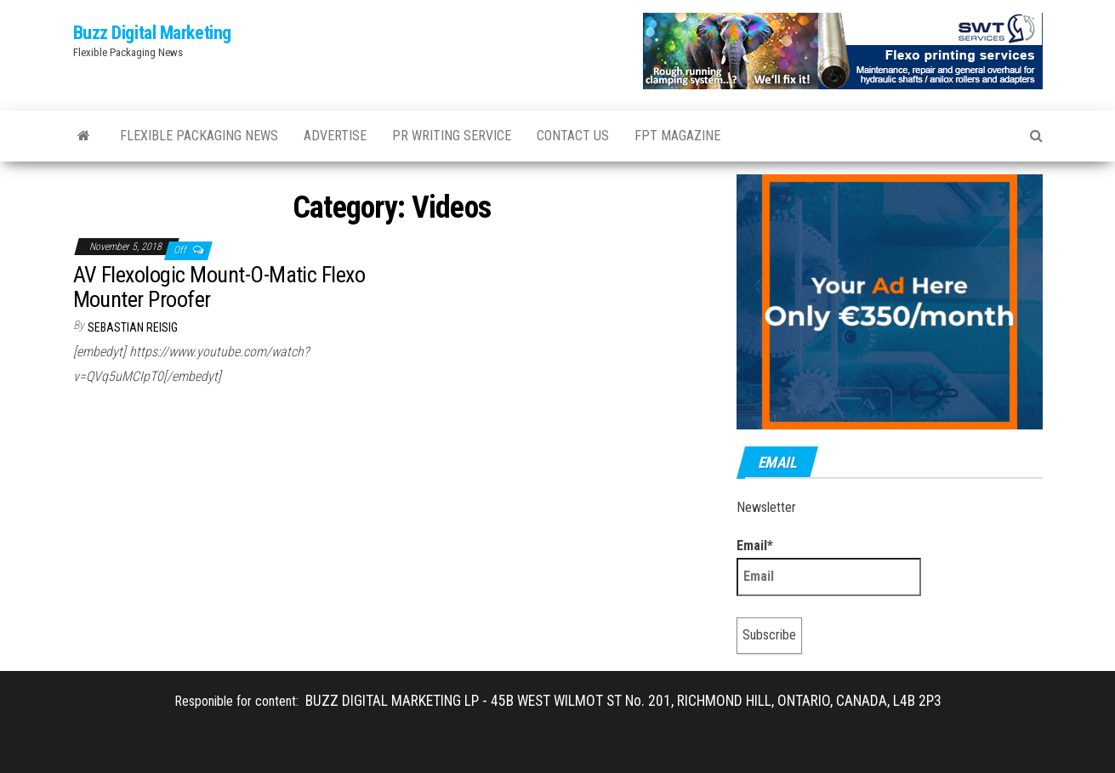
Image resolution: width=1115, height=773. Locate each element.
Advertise (335, 136)
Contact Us (573, 136)
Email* (829, 567)
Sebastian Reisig (133, 327)
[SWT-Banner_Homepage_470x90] (843, 50)
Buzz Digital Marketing (152, 32)
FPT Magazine (677, 136)
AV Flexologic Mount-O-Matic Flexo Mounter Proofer (219, 287)
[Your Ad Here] (890, 301)
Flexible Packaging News (199, 136)
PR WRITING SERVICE (451, 136)
